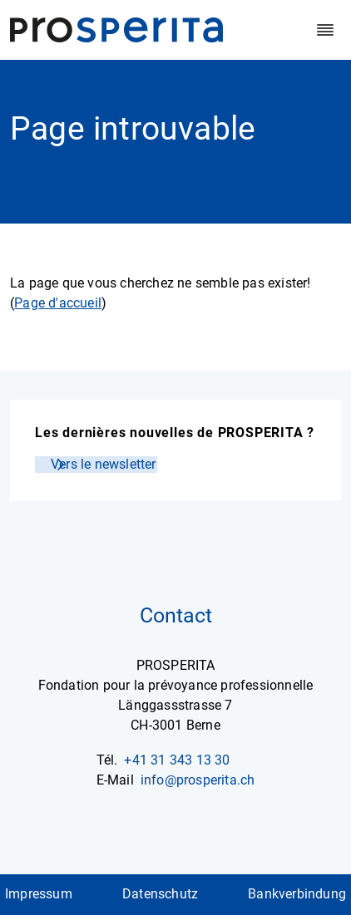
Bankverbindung (297, 894)
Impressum (38, 894)
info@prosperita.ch (198, 780)
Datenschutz (160, 894)
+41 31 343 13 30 (177, 760)
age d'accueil (61, 303)
